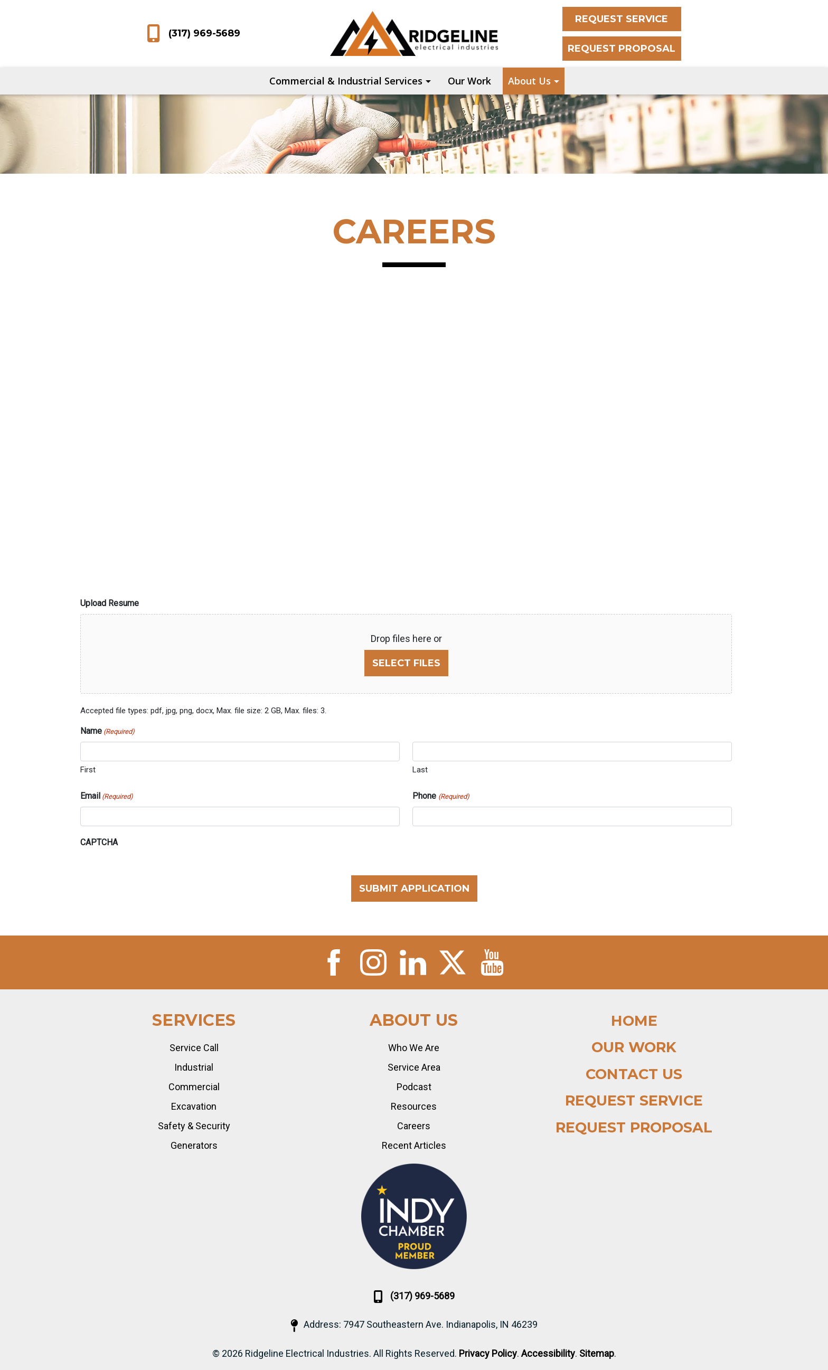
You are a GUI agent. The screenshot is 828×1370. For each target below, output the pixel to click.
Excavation (194, 1106)
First (88, 769)
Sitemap (596, 1353)
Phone (440, 796)
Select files (406, 663)
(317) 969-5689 (193, 33)
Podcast (414, 1086)
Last (420, 769)
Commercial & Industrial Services (345, 80)
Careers (413, 1125)
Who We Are (413, 1047)
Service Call (194, 1047)
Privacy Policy (488, 1353)
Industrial (193, 1067)
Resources (414, 1106)
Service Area (414, 1067)
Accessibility (548, 1353)
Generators (194, 1145)
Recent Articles (414, 1145)
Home (634, 1020)
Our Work (469, 80)
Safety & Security (194, 1125)
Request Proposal (621, 48)
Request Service (621, 19)
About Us (529, 80)
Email (106, 796)
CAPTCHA (99, 842)
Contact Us (634, 1074)
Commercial (194, 1086)
